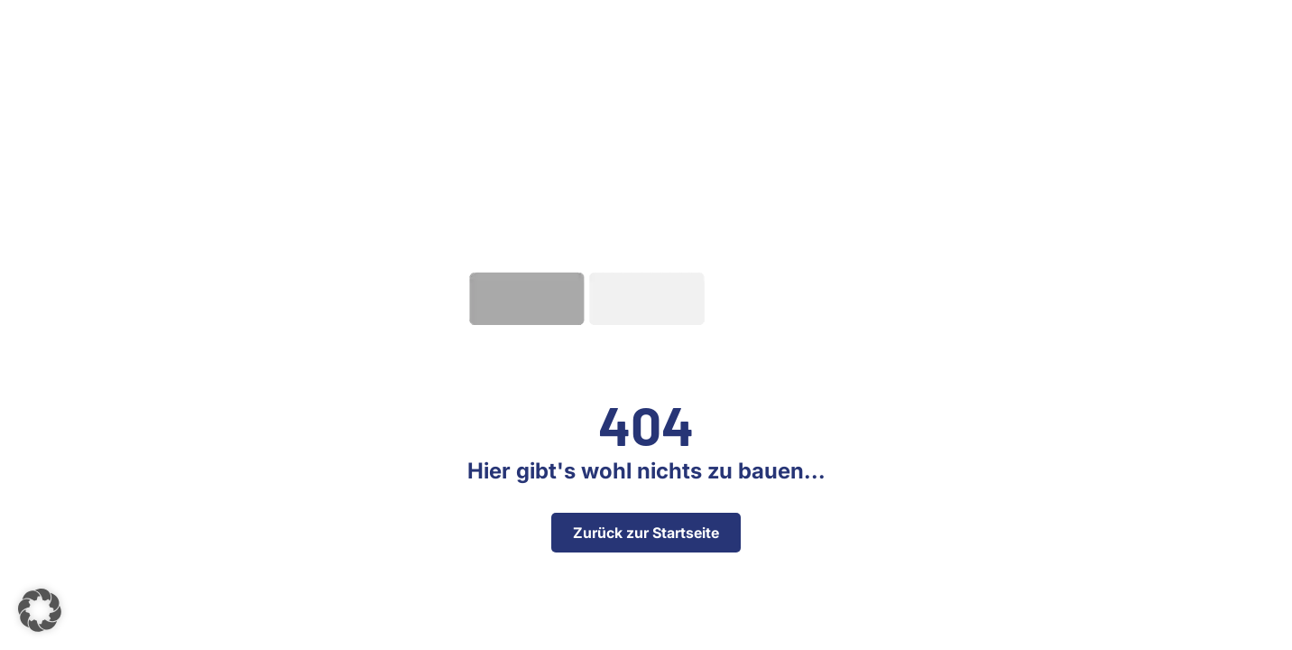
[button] (39, 610)
